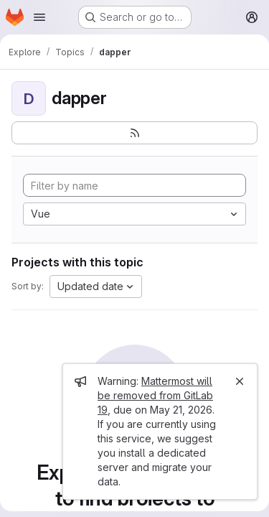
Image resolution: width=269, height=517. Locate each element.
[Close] (239, 381)
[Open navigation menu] (39, 17)
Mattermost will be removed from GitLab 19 (155, 395)
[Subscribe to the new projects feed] (134, 132)
